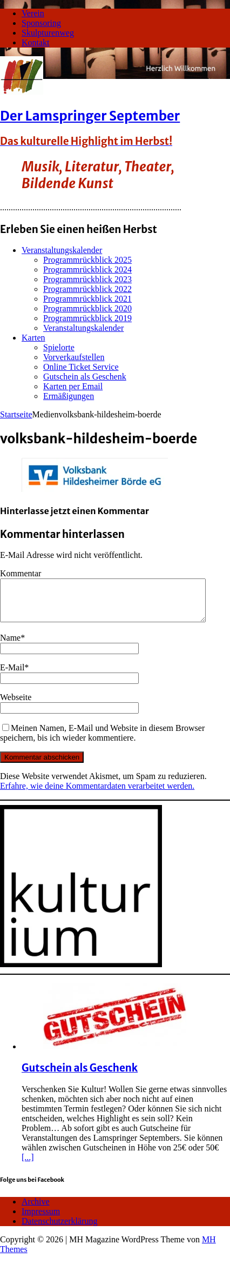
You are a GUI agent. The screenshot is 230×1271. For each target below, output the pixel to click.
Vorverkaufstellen (73, 357)
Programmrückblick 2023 (87, 279)
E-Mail (12, 675)
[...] (28, 1165)
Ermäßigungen (68, 396)
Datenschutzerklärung (59, 1229)
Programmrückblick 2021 (87, 298)
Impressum (41, 1219)
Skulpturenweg (48, 32)
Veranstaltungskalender (62, 250)
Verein (33, 13)
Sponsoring (41, 23)
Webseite (15, 705)
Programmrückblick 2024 (87, 269)
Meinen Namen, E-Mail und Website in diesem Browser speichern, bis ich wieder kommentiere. (102, 740)
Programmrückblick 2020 (87, 308)
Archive (36, 1209)
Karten (33, 337)
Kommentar (20, 573)
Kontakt (36, 42)
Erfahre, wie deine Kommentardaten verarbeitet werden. (97, 793)
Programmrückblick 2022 (87, 289)
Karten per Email (73, 386)
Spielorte (59, 347)
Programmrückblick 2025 (87, 259)
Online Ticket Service (81, 366)
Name (10, 645)
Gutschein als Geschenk (84, 376)
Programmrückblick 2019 (87, 318)
